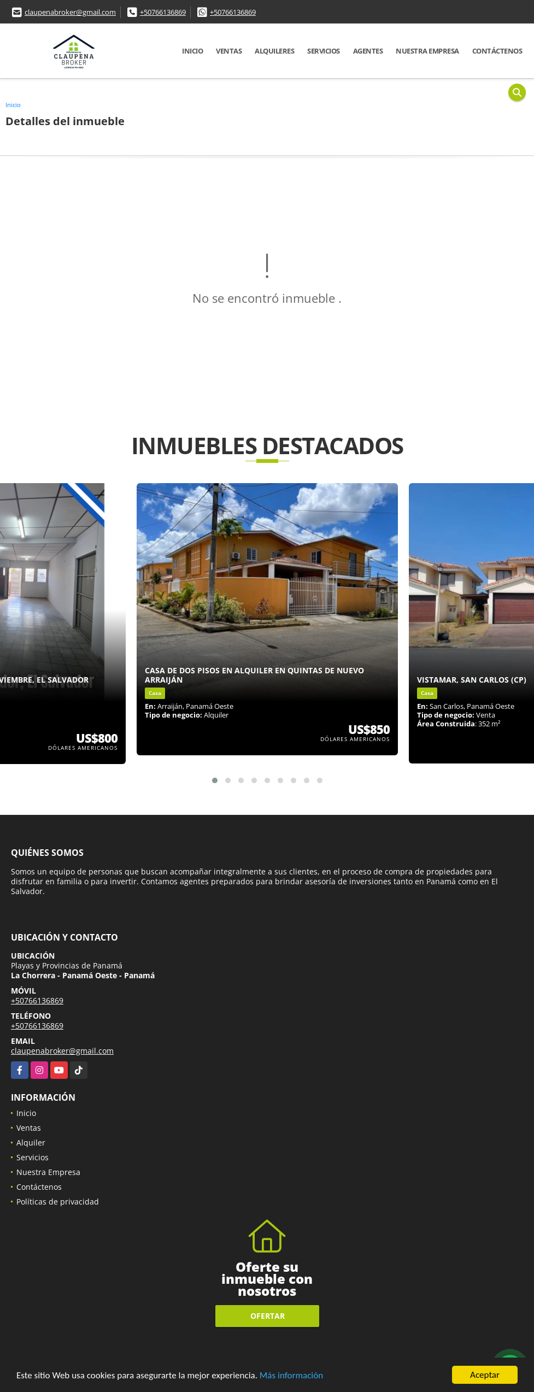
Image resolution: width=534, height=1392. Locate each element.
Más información (291, 1376)
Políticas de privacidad (57, 1201)
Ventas (229, 51)
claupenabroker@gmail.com (70, 12)
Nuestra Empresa (427, 51)
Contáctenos (497, 51)
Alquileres (274, 51)
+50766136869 (163, 12)
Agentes (368, 51)
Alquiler (30, 1142)
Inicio (192, 51)
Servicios (323, 51)
